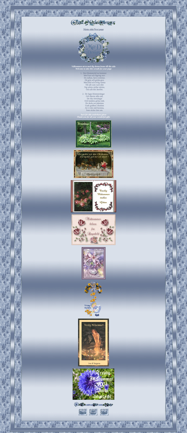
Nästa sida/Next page (93, 29)
